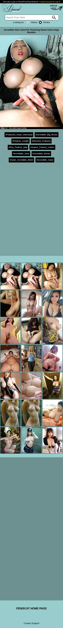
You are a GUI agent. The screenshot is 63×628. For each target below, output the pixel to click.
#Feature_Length (20, 141)
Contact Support (31, 623)
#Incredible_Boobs (41, 153)
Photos (44, 22)
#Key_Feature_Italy (18, 147)
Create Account (45, 2)
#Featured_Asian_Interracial (18, 134)
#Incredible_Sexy (21, 153)
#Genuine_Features (41, 141)
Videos (32, 22)
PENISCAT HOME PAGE (31, 608)
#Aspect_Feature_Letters (42, 147)
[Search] (32, 17)
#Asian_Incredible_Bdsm (21, 160)
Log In (57, 2)
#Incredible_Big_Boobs (46, 134)
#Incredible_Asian (44, 160)
